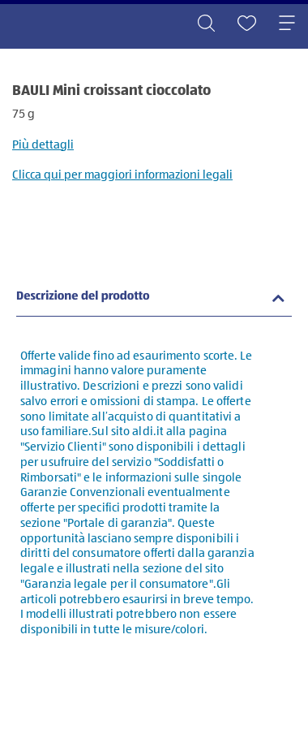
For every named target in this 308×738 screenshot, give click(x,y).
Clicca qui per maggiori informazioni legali (122, 175)
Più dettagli (43, 145)
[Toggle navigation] (287, 24)
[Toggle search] (206, 24)
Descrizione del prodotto (83, 297)
